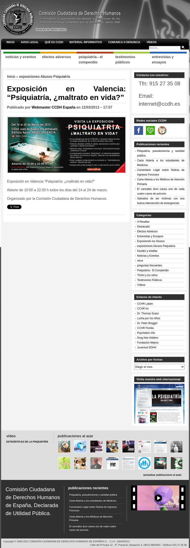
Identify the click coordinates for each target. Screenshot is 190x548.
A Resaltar (143, 221)
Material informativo (85, 42)
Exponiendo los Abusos (151, 241)
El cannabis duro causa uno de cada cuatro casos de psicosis (92, 528)
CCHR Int (142, 308)
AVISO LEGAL (30, 42)
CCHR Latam (145, 303)
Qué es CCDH (54, 42)
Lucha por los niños (148, 318)
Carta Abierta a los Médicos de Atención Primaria (90, 518)
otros (140, 260)
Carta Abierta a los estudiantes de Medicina (92, 500)
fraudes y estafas (147, 250)
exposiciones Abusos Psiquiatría (44, 76)
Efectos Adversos (147, 231)
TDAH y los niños (147, 275)
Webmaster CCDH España (54, 107)
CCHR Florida (145, 328)
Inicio (10, 42)
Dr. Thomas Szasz (148, 313)
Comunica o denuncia (124, 42)
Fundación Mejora (147, 342)
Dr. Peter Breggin (147, 323)
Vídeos (152, 42)
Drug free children (147, 337)
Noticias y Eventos (148, 255)
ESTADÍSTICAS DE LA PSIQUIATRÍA (27, 441)
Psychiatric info (146, 332)
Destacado (143, 226)
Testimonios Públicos (149, 280)
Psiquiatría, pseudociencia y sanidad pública (93, 494)
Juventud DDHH (146, 347)
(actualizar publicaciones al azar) (162, 475)
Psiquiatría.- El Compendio (153, 270)
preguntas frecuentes (149, 265)
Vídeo (11, 436)
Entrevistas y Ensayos (150, 236)
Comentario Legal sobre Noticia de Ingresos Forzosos (93, 509)
